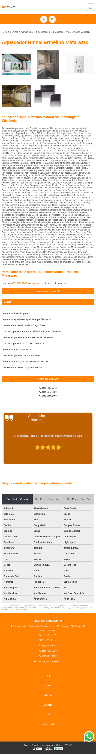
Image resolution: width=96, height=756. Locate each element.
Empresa (48, 685)
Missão (48, 695)
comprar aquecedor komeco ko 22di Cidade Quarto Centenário (32, 331)
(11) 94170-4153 (48, 640)
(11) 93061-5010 (48, 635)
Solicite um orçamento (48, 291)
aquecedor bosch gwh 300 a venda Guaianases (25, 361)
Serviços (48, 705)
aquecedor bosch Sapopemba (17, 349)
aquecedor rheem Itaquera (15, 313)
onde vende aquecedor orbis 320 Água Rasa (24, 325)
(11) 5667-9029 (47, 392)
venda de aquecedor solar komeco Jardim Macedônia (28, 337)
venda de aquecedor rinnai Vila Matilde (21, 355)
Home (48, 675)
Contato (48, 714)
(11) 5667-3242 (19, 283)
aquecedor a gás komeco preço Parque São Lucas (27, 319)
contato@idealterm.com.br (48, 661)
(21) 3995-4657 (47, 396)
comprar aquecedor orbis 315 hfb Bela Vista (23, 343)
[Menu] (90, 7)
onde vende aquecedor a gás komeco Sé (22, 367)
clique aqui (35, 283)
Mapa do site (48, 724)
